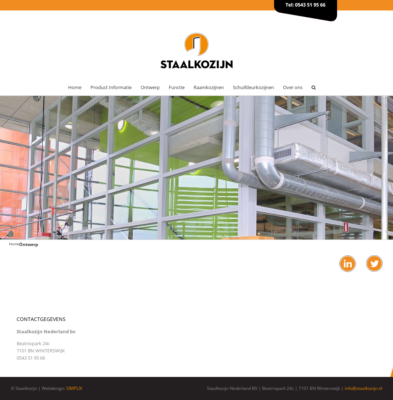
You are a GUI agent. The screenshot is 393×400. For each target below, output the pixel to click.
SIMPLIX (74, 388)
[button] (314, 87)
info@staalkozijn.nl (363, 388)
